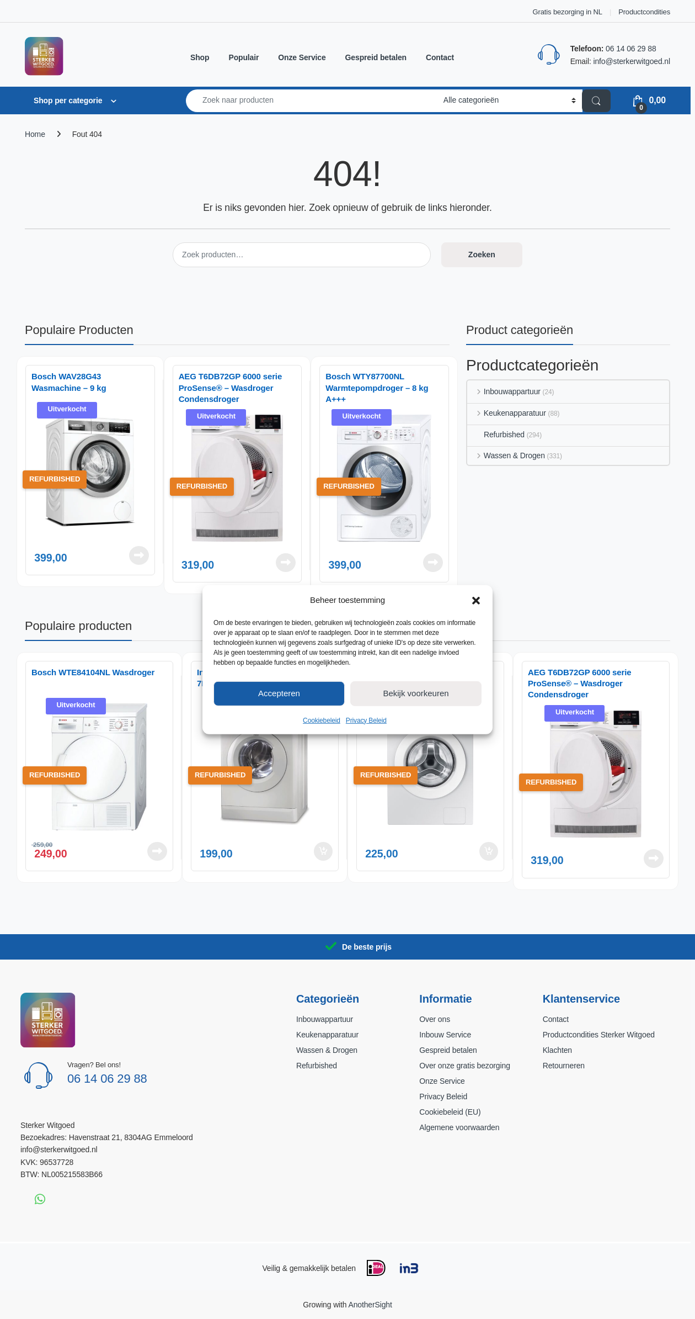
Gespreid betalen (376, 57)
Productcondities (644, 12)
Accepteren (279, 693)
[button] (476, 599)
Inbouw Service (445, 1034)
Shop (199, 57)
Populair (243, 57)
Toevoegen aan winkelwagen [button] (323, 851)
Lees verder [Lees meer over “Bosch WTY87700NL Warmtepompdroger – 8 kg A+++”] (433, 562)
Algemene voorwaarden (459, 1127)
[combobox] (311, 100)
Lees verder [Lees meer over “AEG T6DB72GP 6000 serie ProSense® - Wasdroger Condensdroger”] (286, 562)
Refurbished (496, 434)
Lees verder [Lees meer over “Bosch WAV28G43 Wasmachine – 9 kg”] (139, 555)
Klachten (557, 1050)
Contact (440, 57)
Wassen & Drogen (506, 455)
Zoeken (481, 254)
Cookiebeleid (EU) (449, 1112)
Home (35, 134)
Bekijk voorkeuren (415, 693)
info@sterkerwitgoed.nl (631, 61)
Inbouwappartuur (504, 391)
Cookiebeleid (321, 720)
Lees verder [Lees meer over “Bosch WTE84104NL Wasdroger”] (157, 851)
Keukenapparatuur (506, 413)
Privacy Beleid (366, 720)
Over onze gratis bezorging (464, 1065)
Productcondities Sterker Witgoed (599, 1034)
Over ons (434, 1019)
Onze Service (301, 57)
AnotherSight (370, 1304)
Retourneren (564, 1065)
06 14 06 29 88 (631, 48)
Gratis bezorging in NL (567, 12)
